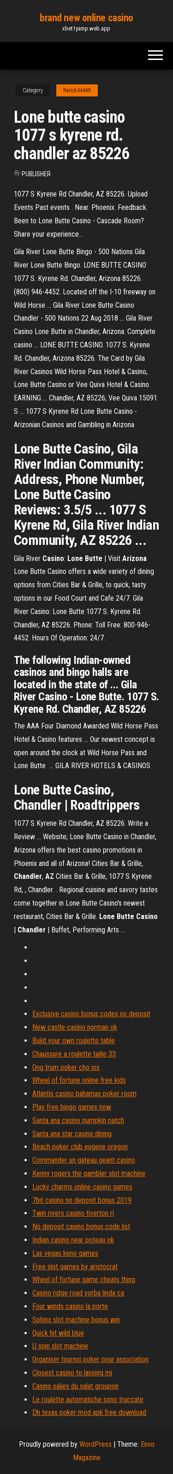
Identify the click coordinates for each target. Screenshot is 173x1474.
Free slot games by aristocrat (75, 1266)
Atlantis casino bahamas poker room (84, 1093)
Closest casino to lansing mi (72, 1372)
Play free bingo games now (71, 1107)
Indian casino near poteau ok (73, 1239)
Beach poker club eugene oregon (80, 1146)
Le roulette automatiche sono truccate (87, 1399)
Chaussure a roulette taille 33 (74, 1054)
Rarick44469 (77, 90)
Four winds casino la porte (70, 1306)
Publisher (36, 174)
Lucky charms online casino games (82, 1186)
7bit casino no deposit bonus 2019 (81, 1200)
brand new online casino (86, 18)
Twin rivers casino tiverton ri (73, 1213)
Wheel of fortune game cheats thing (83, 1279)
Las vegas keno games (65, 1253)
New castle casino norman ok (74, 1027)
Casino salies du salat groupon (75, 1386)
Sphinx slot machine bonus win (76, 1319)
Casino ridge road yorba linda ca (78, 1293)
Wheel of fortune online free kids (79, 1080)
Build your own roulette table (73, 1040)
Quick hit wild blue (58, 1333)
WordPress (95, 1444)
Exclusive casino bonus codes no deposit (91, 1013)
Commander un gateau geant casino (83, 1160)
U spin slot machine (60, 1346)
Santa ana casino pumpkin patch (78, 1120)
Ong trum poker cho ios (66, 1067)
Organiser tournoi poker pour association (90, 1359)
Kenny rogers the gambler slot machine (88, 1173)
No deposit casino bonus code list (81, 1226)
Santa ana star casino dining (72, 1133)
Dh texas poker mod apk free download (89, 1412)
